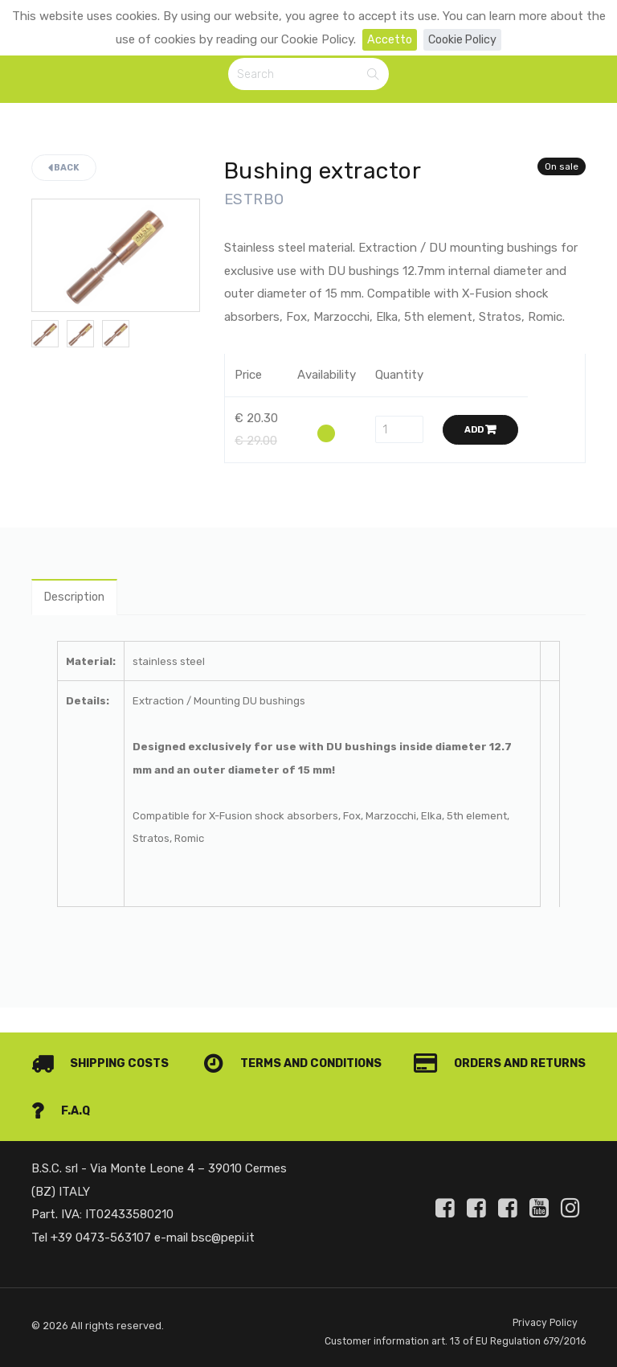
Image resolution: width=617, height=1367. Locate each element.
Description (77, 600)
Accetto (388, 39)
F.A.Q (555, 1089)
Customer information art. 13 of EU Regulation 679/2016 (432, 1331)
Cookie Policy (463, 39)
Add (480, 431)
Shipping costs (102, 1041)
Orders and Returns (121, 1089)
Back (64, 170)
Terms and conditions (491, 1041)
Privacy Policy (544, 1301)
